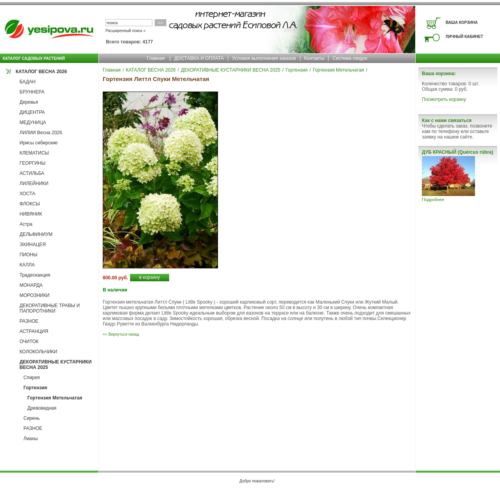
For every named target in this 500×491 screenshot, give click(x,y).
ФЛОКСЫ (30, 204)
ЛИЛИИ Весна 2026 (41, 132)
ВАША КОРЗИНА (462, 22)
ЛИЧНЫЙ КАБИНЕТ (464, 36)
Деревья (29, 102)
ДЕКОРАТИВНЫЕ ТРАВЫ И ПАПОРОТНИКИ (50, 308)
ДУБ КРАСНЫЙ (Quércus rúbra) (457, 152)
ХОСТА (27, 193)
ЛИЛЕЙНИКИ (34, 183)
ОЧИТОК (29, 341)
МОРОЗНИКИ (35, 295)
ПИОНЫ (29, 254)
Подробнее (433, 199)
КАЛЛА (27, 265)
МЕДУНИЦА (33, 122)
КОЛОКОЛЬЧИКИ (38, 351)
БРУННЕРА (32, 92)
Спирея (31, 377)
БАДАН (28, 82)
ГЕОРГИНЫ (32, 163)
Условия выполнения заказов (264, 58)
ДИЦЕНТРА (32, 112)
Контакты (314, 58)
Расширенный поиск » (125, 31)
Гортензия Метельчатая (54, 398)
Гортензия (35, 387)
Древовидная (41, 408)
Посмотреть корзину (444, 99)
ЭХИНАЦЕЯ (33, 244)
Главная (156, 58)
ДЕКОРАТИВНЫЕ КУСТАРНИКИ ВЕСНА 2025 (230, 70)
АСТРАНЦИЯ (34, 331)
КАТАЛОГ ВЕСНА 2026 (41, 71)
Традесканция (35, 275)
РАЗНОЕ (29, 321)
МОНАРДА (31, 285)
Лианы (30, 438)
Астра (26, 224)
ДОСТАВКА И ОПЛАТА (199, 58)
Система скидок (349, 58)
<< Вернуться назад (121, 334)
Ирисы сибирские (39, 143)
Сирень (31, 418)
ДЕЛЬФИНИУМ (36, 234)
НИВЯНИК (31, 214)
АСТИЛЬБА (32, 173)
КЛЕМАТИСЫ (34, 153)
